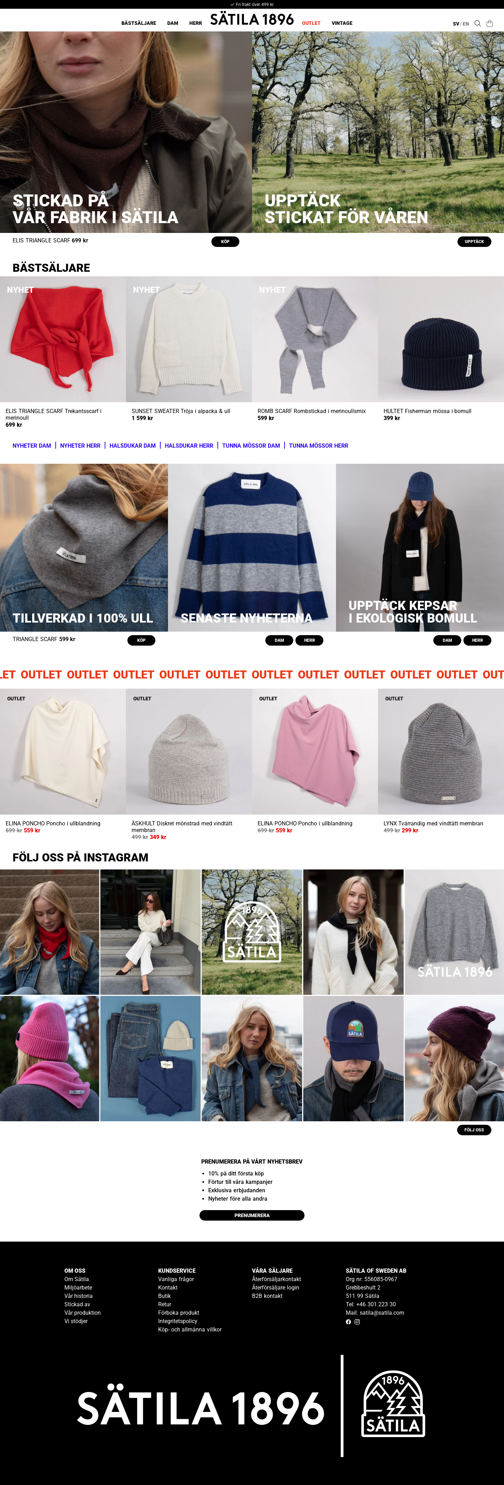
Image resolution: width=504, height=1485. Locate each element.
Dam (172, 23)
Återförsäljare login (275, 1287)
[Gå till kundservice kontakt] (482, 1463)
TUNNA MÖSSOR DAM (251, 445)
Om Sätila (76, 1279)
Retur (164, 1304)
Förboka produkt (178, 1312)
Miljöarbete (78, 1287)
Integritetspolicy (177, 1321)
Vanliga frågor (176, 1279)
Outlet (311, 23)
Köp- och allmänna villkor (190, 1329)
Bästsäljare (138, 23)
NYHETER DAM (32, 445)
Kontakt (167, 1287)
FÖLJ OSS (474, 1130)
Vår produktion (82, 1312)
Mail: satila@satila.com (375, 1312)
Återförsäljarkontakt (276, 1279)
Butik (164, 1296)
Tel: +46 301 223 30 (371, 1304)
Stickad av (77, 1304)
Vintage (342, 23)
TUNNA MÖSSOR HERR (319, 445)
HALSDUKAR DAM (133, 445)
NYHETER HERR (80, 445)
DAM (279, 640)
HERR (309, 640)
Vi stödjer (76, 1321)
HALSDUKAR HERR (189, 445)
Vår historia (78, 1296)
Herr (195, 23)
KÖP (225, 241)
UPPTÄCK (474, 241)
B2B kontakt (267, 1296)
